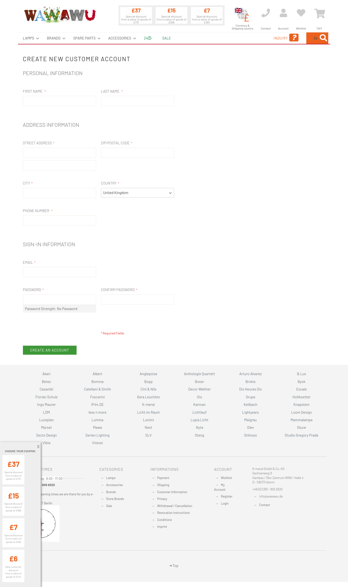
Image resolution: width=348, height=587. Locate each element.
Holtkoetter (301, 397)
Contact (264, 505)
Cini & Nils (148, 389)
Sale (109, 506)
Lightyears (250, 412)
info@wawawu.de (271, 496)
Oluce (301, 427)
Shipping (163, 485)
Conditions (164, 520)
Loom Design (301, 412)
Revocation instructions (173, 513)
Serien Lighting (97, 435)
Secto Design (46, 435)
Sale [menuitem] (166, 38)
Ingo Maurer (46, 404)
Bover (199, 381)
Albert (97, 374)
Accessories (114, 485)
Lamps (110, 478)
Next (148, 427)
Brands (111, 492)
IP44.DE (97, 404)
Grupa (250, 397)
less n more (97, 412)
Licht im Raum (148, 412)
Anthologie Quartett (199, 374)
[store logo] (59, 14)
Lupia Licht (200, 420)
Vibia (46, 442)
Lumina (97, 420)
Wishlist (226, 478)
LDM (46, 412)
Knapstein (302, 404)
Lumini (148, 420)
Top (174, 565)
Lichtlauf (199, 412)
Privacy (162, 499)
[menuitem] (29, 38)
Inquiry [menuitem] (246, 38)
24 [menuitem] (147, 38)
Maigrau (250, 420)
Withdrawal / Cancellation (174, 506)
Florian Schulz (46, 397)
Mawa (97, 427)
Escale (301, 389)
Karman (199, 404)
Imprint (162, 526)
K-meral (148, 404)
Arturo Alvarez (250, 374)
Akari (46, 374)
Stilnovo (250, 435)
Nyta (199, 427)
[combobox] (293, 38)
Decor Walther (199, 389)
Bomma (97, 381)
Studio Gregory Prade (301, 435)
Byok (302, 381)
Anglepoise (148, 374)
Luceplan (46, 420)
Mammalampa (301, 420)
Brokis (250, 381)
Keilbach (250, 404)
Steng (199, 435)
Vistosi (97, 442)
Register (227, 496)
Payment (163, 478)
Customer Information (172, 492)
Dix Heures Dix (250, 389)
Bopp (148, 381)
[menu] (174, 38)
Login (225, 503)
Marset (46, 427)
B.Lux (301, 374)
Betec (46, 381)
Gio (199, 397)
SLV (148, 435)
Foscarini (97, 397)
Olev (250, 427)
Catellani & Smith (97, 389)
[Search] (323, 38)
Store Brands (115, 499)
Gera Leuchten (148, 397)
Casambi (46, 389)
